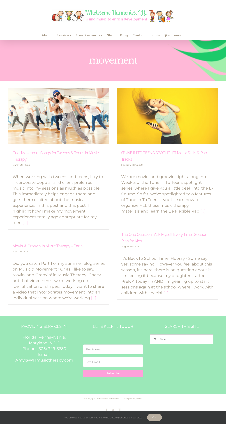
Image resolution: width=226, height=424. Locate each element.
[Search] (155, 339)
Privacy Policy (135, 398)
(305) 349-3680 (51, 348)
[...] (25, 222)
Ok (154, 417)
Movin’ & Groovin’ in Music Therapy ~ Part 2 (48, 246)
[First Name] (113, 349)
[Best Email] (113, 362)
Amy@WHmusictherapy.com (44, 360)
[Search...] (181, 339)
